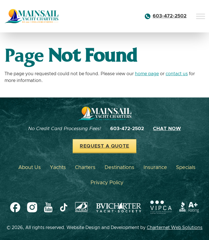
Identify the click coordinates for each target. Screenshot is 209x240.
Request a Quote (104, 146)
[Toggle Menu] (200, 16)
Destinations (119, 167)
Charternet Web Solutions (175, 227)
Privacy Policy (106, 182)
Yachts (58, 167)
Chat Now (167, 128)
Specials (185, 167)
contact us (177, 74)
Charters (85, 167)
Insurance (155, 167)
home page (147, 74)
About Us (29, 167)
